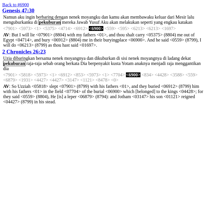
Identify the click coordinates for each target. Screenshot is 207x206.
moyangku (91, 17)
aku (21, 17)
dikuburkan (105, 58)
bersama (43, 58)
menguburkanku (18, 22)
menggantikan (188, 63)
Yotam (128, 63)
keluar (160, 17)
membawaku (142, 17)
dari (170, 17)
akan (124, 17)
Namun (10, 17)
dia (6, 68)
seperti (146, 22)
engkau (170, 22)
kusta (115, 63)
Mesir (181, 17)
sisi (124, 58)
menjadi (158, 63)
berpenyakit (99, 63)
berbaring (44, 17)
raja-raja (34, 63)
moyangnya (75, 58)
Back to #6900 (15, 4)
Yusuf (94, 22)
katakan (185, 22)
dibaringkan (24, 58)
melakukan (129, 22)
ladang (174, 58)
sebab (48, 63)
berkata (72, 63)
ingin (30, 17)
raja (170, 63)
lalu (190, 17)
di (35, 22)
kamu (114, 17)
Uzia (7, 58)
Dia (84, 63)
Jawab (82, 22)
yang (158, 22)
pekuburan (50, 22)
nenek (74, 17)
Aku (104, 22)
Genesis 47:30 (18, 10)
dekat (186, 58)
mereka (68, 22)
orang (59, 63)
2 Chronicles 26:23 (24, 52)
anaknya (142, 63)
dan (104, 17)
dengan (61, 17)
